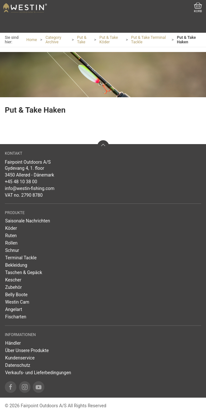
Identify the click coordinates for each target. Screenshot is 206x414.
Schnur (12, 250)
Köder (11, 228)
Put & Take (81, 39)
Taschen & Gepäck (23, 272)
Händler (13, 343)
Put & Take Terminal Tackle (148, 39)
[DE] (25, 8)
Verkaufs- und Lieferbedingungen (38, 372)
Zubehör (13, 287)
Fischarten (15, 316)
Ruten (11, 235)
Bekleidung (16, 265)
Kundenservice (20, 357)
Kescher (13, 279)
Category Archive (53, 39)
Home (31, 40)
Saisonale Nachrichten (27, 220)
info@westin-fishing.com (29, 188)
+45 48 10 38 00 (21, 181)
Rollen (11, 243)
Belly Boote (16, 294)
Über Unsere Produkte (27, 350)
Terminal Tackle (21, 257)
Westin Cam (17, 302)
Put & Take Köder (108, 39)
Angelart (13, 309)
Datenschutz (17, 365)
